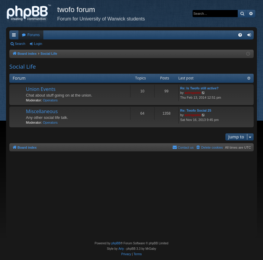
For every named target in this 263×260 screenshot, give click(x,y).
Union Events (40, 89)
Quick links (15, 36)
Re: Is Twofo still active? (199, 88)
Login (38, 43)
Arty (121, 248)
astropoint (193, 92)
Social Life (22, 66)
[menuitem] (240, 34)
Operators (50, 100)
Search (20, 43)
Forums (33, 35)
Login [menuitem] (250, 36)
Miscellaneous (42, 111)
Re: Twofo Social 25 (195, 110)
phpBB (116, 243)
